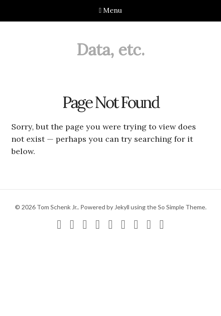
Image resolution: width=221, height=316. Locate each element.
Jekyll (121, 207)
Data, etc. (111, 50)
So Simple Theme (181, 207)
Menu (110, 10)
